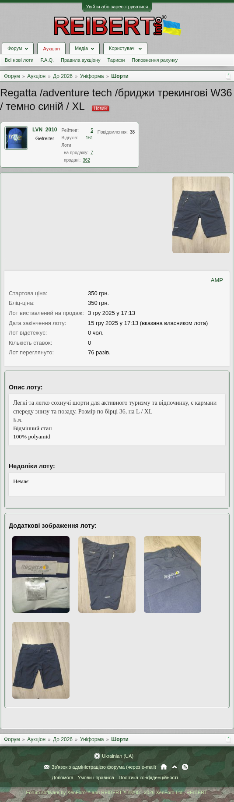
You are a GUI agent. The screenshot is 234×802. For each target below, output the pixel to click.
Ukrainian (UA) (117, 756)
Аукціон (51, 48)
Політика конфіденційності (148, 777)
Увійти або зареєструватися (117, 6)
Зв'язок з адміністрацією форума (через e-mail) (104, 767)
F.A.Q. (47, 60)
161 (89, 137)
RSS (185, 767)
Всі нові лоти (19, 60)
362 (86, 160)
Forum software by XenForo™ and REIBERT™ (117, 792)
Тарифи (116, 60)
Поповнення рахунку (155, 60)
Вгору (174, 767)
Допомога (62, 777)
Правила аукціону (80, 60)
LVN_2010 (44, 130)
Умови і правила (96, 777)
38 (132, 132)
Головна (164, 767)
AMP (217, 280)
